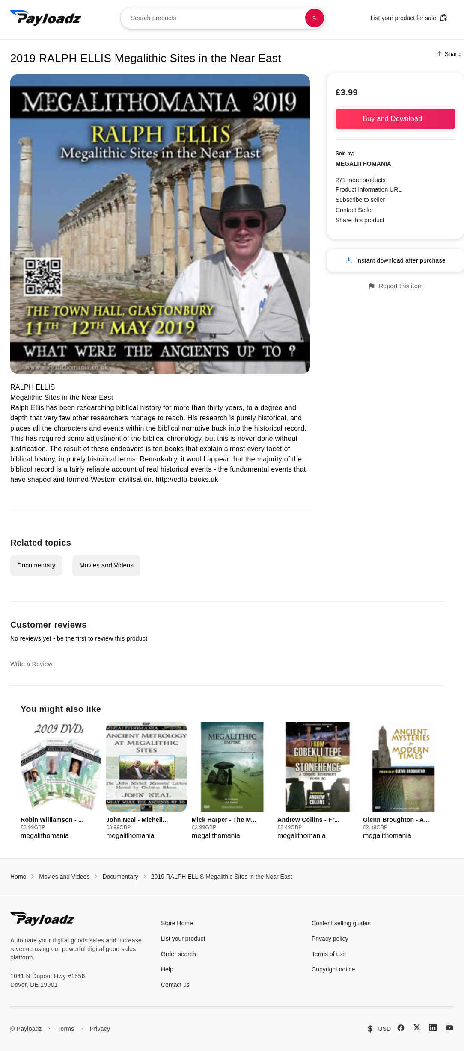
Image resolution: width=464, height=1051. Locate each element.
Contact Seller (354, 210)
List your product (183, 938)
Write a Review (31, 664)
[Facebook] (401, 1028)
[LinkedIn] (433, 1027)
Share (448, 53)
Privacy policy (330, 938)
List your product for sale (409, 17)
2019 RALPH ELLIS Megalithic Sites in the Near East (221, 876)
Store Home (177, 923)
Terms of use (329, 954)
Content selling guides (341, 923)
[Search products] (314, 18)
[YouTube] (449, 1028)
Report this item (395, 286)
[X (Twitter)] (416, 1027)
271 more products (361, 180)
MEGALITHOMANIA (363, 163)
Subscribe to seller (360, 199)
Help (167, 969)
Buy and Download (395, 118)
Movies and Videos (106, 565)
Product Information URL (369, 189)
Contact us (175, 984)
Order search (178, 954)
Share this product (360, 220)
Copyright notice (333, 969)
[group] (61, 781)
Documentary (36, 565)
